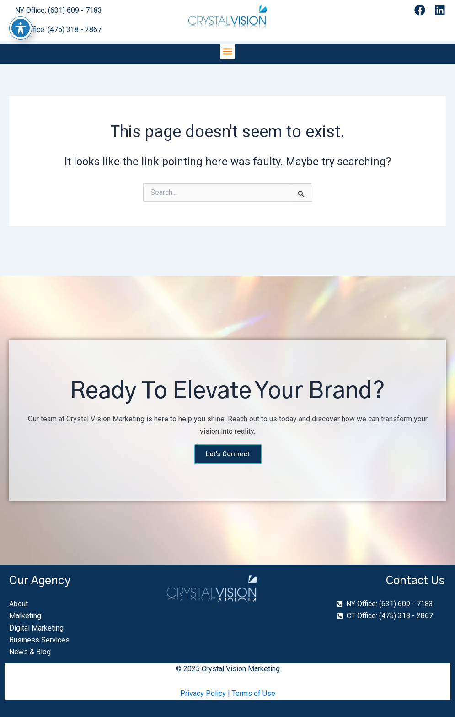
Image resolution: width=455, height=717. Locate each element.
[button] (227, 51)
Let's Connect (228, 454)
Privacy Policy (203, 693)
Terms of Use (253, 693)
